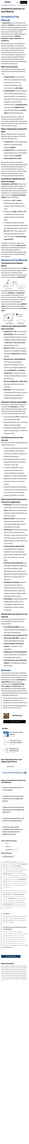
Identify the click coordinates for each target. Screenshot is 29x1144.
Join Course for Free (14, 721)
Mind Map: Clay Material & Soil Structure (14, 750)
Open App (23, 2)
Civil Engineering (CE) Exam (8, 5)
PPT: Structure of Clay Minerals (16, 733)
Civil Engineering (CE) (14, 708)
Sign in (18, 2)
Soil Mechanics (22, 702)
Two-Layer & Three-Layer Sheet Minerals (16, 741)
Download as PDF (10, 956)
